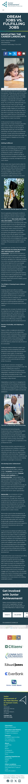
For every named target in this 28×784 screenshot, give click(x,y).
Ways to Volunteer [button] (10, 727)
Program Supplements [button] (12, 731)
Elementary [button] (8, 758)
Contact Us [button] (8, 715)
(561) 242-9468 (8, 717)
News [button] (6, 754)
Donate (7, 614)
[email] (23, 54)
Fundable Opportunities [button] (12, 737)
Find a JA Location (10, 771)
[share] (6, 54)
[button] (8, 781)
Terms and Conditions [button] (9, 776)
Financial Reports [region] (10, 741)
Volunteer (17, 614)
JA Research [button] (8, 750)
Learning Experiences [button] (12, 756)
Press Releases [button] (9, 752)
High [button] (6, 762)
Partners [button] (8, 735)
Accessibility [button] (7, 777)
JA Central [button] (21, 777)
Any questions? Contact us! (10, 622)
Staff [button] (6, 746)
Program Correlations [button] (11, 733)
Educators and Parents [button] (13, 729)
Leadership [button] (8, 745)
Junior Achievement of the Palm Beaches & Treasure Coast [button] (13, 767)
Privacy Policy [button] (20, 776)
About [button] (7, 743)
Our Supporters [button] (9, 739)
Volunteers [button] (8, 725)
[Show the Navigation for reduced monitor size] (3, 10)
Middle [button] (7, 760)
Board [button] (7, 748)
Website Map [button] (14, 777)
